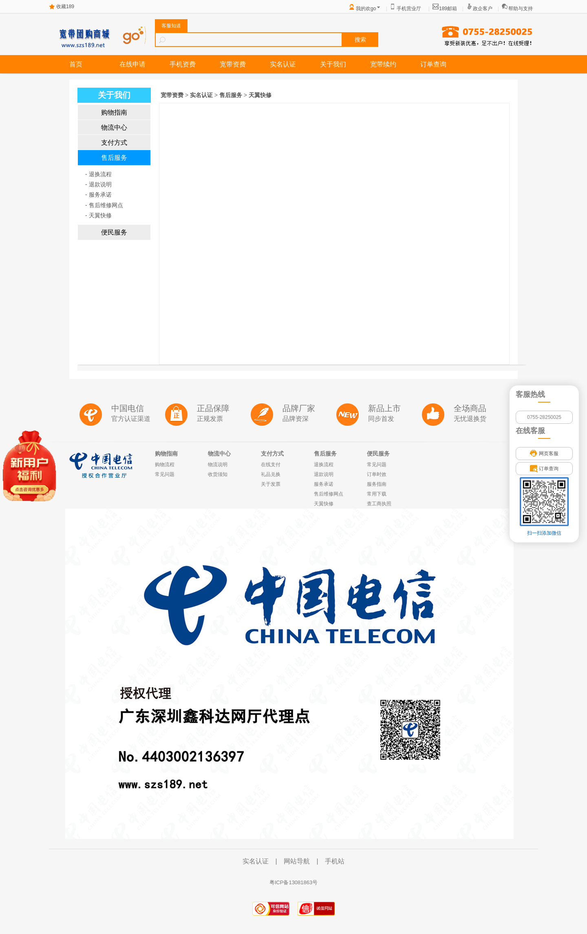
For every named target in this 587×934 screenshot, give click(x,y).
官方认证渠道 (130, 418)
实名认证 (283, 64)
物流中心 (114, 127)
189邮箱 (448, 8)
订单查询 (433, 64)
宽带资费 (233, 64)
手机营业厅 (409, 8)
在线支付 (270, 464)
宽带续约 (383, 64)
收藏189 (65, 6)
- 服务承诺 (98, 194)
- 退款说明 (98, 184)
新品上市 (384, 408)
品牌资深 (295, 418)
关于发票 (270, 484)
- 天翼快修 (98, 215)
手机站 (334, 861)
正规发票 (210, 418)
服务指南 (376, 484)
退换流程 (323, 464)
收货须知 (217, 474)
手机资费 (183, 64)
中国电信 (127, 408)
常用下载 (376, 494)
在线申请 (132, 64)
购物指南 (114, 112)
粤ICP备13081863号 (293, 882)
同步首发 (381, 418)
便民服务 (114, 232)
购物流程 (164, 464)
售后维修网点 (328, 494)
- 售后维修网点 (104, 205)
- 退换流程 (98, 174)
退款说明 (323, 474)
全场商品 (470, 408)
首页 (75, 64)
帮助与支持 (520, 8)
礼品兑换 (270, 474)
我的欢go (366, 8)
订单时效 (376, 474)
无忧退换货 (470, 418)
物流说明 (217, 464)
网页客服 (544, 454)
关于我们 (333, 64)
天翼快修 (260, 95)
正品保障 (213, 408)
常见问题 (164, 474)
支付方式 (114, 142)
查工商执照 (379, 504)
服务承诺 (323, 484)
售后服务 (114, 157)
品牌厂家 (298, 408)
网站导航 (297, 861)
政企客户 (482, 8)
